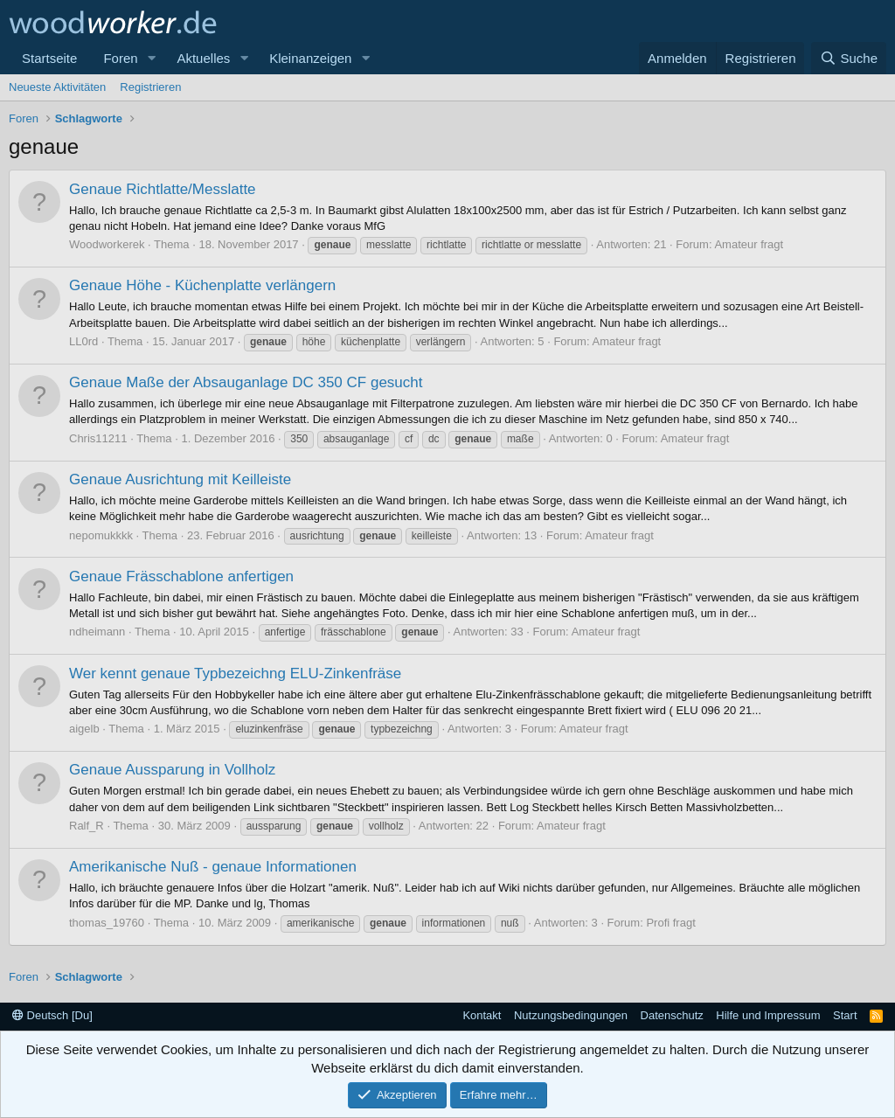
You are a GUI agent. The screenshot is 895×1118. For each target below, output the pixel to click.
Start (845, 1015)
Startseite (49, 58)
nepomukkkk (101, 535)
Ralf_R (86, 825)
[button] (151, 58)
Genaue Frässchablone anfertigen (181, 576)
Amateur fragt (748, 244)
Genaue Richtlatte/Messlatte (162, 189)
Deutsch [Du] (52, 1015)
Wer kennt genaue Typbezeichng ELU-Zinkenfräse (235, 673)
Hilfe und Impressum (768, 1015)
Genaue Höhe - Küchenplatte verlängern (202, 285)
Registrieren (150, 87)
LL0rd (83, 341)
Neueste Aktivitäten (57, 87)
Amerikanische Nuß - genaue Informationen (213, 866)
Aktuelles (203, 58)
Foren (120, 58)
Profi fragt (670, 922)
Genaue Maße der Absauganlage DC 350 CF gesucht (245, 382)
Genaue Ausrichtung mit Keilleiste (180, 479)
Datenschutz (672, 1015)
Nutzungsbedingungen (571, 1015)
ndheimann (97, 631)
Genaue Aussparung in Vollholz (172, 769)
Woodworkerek (106, 244)
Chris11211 (98, 438)
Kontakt (481, 1015)
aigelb (84, 728)
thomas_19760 (106, 922)
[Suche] (848, 58)
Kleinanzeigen (310, 58)
